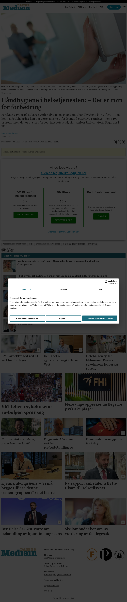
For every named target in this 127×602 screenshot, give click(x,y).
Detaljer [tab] (63, 289)
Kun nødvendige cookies (27, 318)
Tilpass (63, 318)
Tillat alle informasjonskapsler (99, 318)
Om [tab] (100, 289)
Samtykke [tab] (26, 289)
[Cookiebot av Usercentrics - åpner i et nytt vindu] (106, 282)
